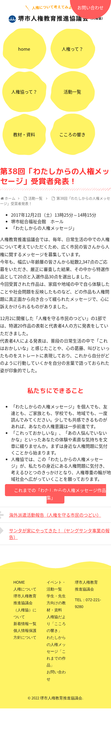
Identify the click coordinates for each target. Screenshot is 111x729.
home (24, 49)
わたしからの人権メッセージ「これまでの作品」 (56, 651)
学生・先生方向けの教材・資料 (56, 603)
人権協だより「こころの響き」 (56, 624)
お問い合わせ (90, 7)
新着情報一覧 (24, 623)
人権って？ (72, 49)
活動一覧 (72, 91)
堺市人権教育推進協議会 (61, 698)
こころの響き (72, 134)
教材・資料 (24, 134)
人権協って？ (24, 91)
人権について (24, 589)
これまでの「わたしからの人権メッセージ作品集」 (60, 494)
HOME (19, 582)
